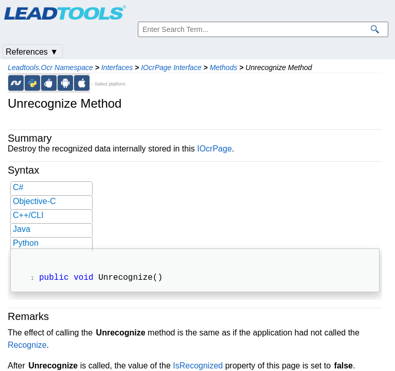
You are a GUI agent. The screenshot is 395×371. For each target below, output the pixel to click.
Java (21, 229)
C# (18, 187)
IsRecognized (198, 366)
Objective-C (34, 201)
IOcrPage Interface (171, 67)
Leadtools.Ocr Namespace (50, 67)
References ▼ (32, 51)
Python (26, 243)
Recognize (27, 346)
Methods (224, 67)
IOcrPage (214, 148)
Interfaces (117, 67)
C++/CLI (28, 215)
